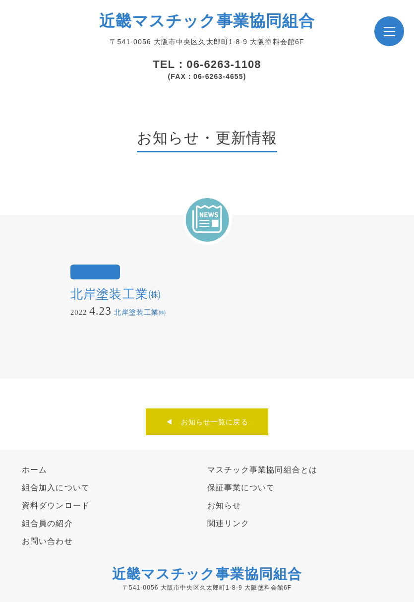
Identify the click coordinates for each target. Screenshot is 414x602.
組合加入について (56, 487)
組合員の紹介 (47, 523)
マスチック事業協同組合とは (262, 470)
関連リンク (228, 523)
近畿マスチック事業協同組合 (207, 21)
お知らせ (224, 505)
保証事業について (241, 487)
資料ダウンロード (56, 505)
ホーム (34, 470)
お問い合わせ (47, 541)
